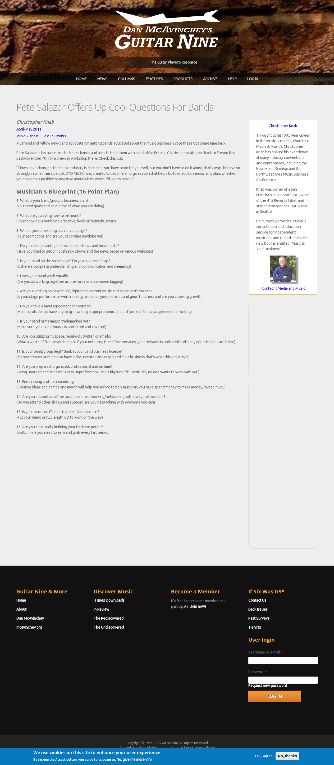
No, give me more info (134, 761)
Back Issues (258, 609)
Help (232, 79)
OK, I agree (264, 758)
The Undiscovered (109, 627)
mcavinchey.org (29, 627)
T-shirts (254, 627)
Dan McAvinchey (30, 618)
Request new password (267, 685)
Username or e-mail (265, 652)
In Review (101, 609)
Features (154, 79)
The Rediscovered (108, 618)
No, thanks (287, 758)
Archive (210, 79)
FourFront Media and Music (283, 288)
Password (257, 672)
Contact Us (257, 600)
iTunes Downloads (109, 600)
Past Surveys (258, 618)
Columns (126, 79)
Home (81, 79)
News (102, 79)
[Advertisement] (283, 340)
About (21, 609)
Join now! (198, 606)
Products (183, 79)
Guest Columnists (53, 136)
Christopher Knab (283, 126)
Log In (252, 79)
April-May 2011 (29, 129)
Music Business (27, 136)
